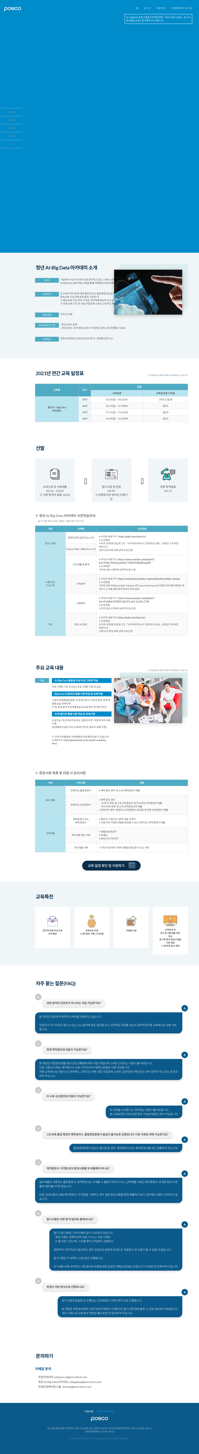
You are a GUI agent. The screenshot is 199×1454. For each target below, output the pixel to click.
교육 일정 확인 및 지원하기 (111, 865)
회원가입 (160, 8)
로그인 (147, 8)
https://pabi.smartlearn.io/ (132, 536)
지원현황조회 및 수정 (181, 8)
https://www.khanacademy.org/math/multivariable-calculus (149, 578)
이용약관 (89, 1411)
